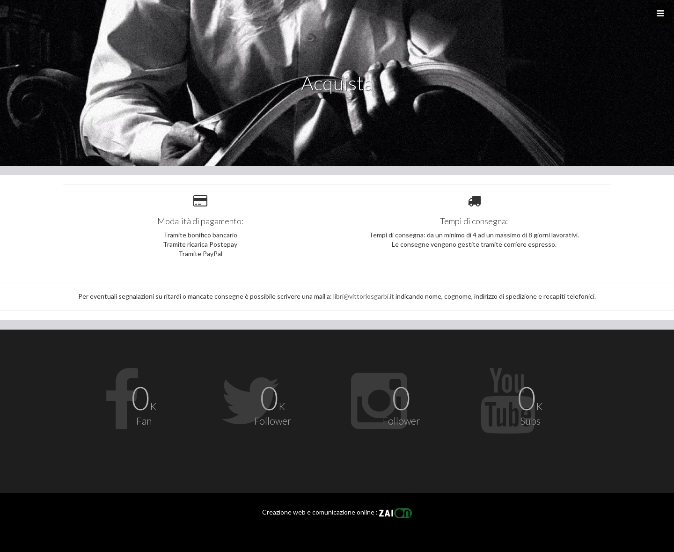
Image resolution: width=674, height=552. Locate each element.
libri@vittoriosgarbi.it (363, 296)
